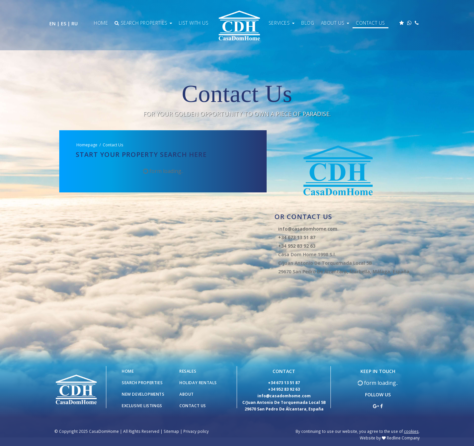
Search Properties (143, 23)
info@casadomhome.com (307, 229)
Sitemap (171, 431)
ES (63, 23)
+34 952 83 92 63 (296, 246)
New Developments (143, 394)
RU (74, 23)
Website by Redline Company (390, 437)
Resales (187, 371)
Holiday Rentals (198, 382)
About (186, 394)
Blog (307, 23)
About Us (335, 23)
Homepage (86, 145)
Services (282, 23)
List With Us (193, 23)
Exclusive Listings (142, 406)
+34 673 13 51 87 (296, 237)
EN (52, 23)
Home (101, 23)
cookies (411, 431)
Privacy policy (196, 431)
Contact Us (370, 23)
